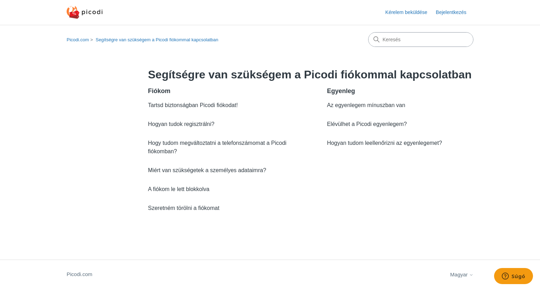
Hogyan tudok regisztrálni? (181, 124)
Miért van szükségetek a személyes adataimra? (207, 170)
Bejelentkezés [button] (451, 12)
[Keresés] (421, 40)
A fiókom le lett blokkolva (178, 189)
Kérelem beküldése (406, 12)
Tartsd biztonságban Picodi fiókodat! (193, 105)
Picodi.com (78, 39)
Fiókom (159, 90)
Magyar (461, 274)
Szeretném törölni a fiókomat (184, 208)
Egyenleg (341, 90)
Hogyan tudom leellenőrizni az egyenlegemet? (384, 143)
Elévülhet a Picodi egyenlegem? (367, 124)
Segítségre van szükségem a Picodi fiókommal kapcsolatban (157, 39)
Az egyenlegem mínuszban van (366, 105)
